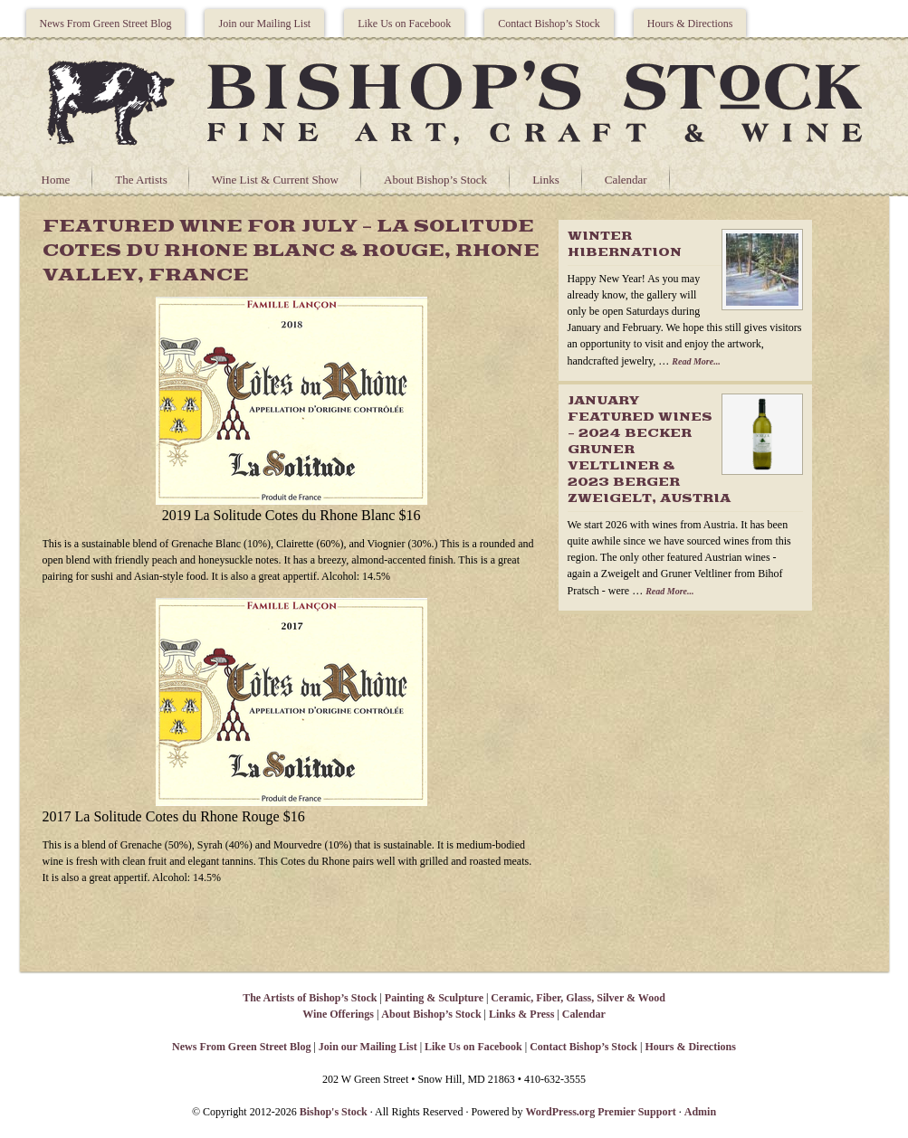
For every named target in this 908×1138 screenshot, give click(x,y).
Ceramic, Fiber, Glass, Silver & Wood (577, 997)
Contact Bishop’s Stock (549, 23)
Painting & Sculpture (434, 997)
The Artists (141, 179)
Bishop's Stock (334, 1111)
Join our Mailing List (264, 23)
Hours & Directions (690, 23)
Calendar (626, 179)
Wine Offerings (338, 1014)
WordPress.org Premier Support (600, 1111)
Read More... (696, 361)
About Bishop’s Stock (435, 179)
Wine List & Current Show (275, 179)
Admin (700, 1111)
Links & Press (521, 1014)
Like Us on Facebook (404, 23)
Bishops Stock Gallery (454, 100)
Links (545, 179)
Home (56, 179)
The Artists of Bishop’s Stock (310, 997)
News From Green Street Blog (106, 23)
